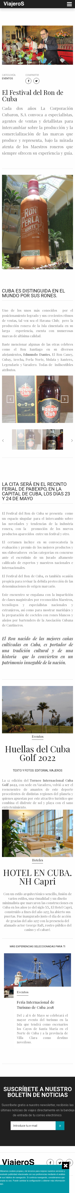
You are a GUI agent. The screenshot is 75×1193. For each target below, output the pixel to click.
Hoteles (37, 860)
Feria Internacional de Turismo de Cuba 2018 (35, 1005)
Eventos (7, 78)
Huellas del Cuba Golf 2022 (37, 753)
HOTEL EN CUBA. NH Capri (37, 877)
